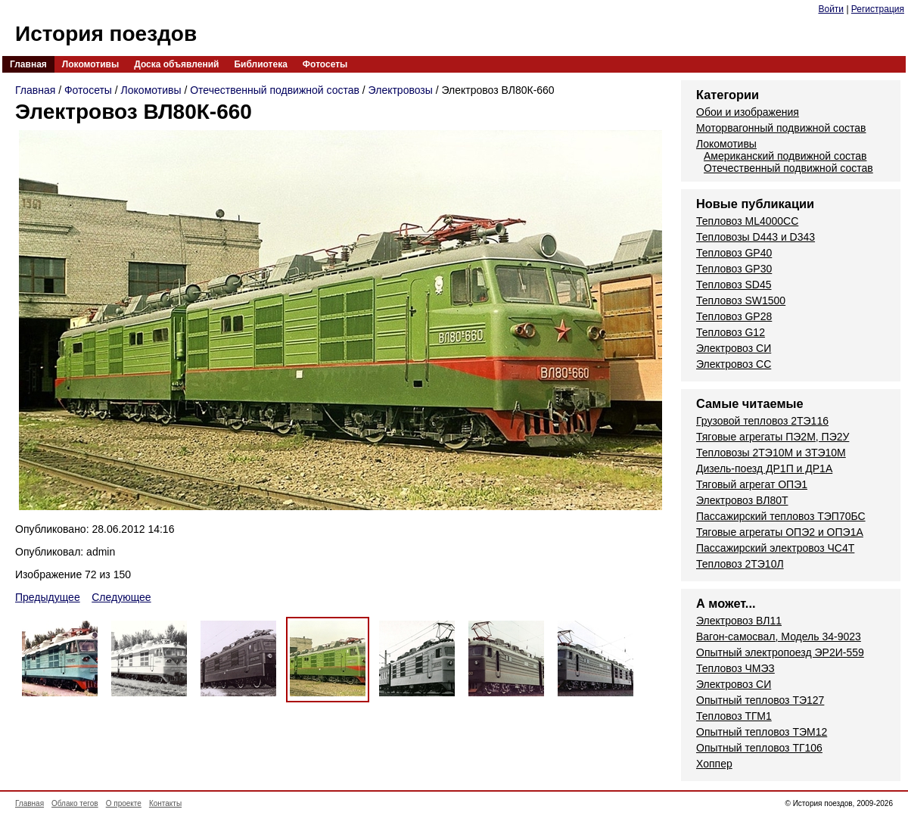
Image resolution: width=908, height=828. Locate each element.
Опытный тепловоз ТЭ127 (760, 700)
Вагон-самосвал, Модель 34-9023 (778, 636)
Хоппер (714, 764)
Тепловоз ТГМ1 (734, 716)
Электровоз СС (733, 364)
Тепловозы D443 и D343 (755, 237)
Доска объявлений (176, 64)
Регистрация (877, 9)
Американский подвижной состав (785, 156)
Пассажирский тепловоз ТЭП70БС (781, 516)
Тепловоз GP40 (734, 253)
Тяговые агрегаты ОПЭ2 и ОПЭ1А (779, 532)
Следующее (121, 597)
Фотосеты (325, 64)
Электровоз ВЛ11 (739, 621)
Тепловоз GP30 (734, 269)
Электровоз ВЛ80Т (742, 500)
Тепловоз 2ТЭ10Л (740, 564)
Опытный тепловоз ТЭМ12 (761, 732)
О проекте (123, 803)
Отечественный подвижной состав (274, 90)
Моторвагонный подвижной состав (781, 128)
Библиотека (260, 64)
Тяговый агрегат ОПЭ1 (751, 484)
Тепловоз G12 (730, 332)
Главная (28, 64)
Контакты (165, 803)
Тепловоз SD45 (733, 285)
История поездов (106, 33)
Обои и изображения (747, 112)
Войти (831, 9)
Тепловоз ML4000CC (747, 221)
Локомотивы (90, 64)
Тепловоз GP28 (734, 316)
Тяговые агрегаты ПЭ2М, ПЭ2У (772, 437)
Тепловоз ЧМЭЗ (735, 668)
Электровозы (400, 90)
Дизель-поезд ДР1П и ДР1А (764, 468)
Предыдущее (47, 597)
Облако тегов (74, 803)
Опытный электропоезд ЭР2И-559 (780, 652)
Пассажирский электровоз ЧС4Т (775, 548)
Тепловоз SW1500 (740, 300)
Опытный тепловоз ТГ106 (759, 748)
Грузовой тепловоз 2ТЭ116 (762, 421)
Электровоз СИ (733, 348)
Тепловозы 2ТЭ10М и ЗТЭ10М (771, 453)
